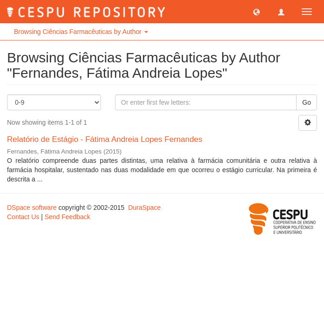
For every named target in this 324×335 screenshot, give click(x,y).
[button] (256, 12)
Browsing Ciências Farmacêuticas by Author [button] (81, 31)
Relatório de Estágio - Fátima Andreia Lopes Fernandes (104, 139)
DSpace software (32, 207)
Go (306, 102)
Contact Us (23, 217)
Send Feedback (67, 217)
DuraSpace (144, 207)
